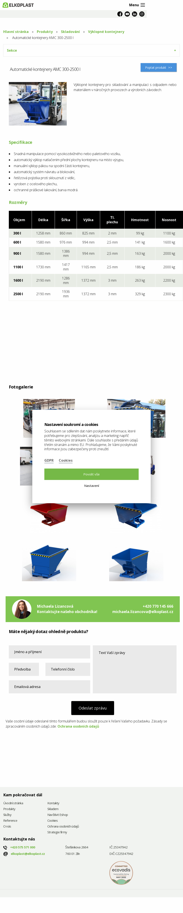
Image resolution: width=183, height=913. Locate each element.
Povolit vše (91, 474)
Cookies (52, 821)
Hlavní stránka (16, 31)
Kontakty (53, 803)
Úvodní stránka (13, 803)
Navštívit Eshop (57, 815)
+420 (22, 847)
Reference (10, 821)
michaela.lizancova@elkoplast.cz (142, 611)
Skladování (70, 31)
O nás (7, 826)
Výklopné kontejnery (106, 31)
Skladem (52, 809)
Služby (7, 815)
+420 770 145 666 (158, 606)
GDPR (49, 460)
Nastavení (91, 485)
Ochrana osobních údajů (78, 726)
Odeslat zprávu (93, 708)
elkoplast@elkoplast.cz (28, 853)
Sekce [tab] (12, 50)
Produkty (45, 31)
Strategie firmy (57, 832)
